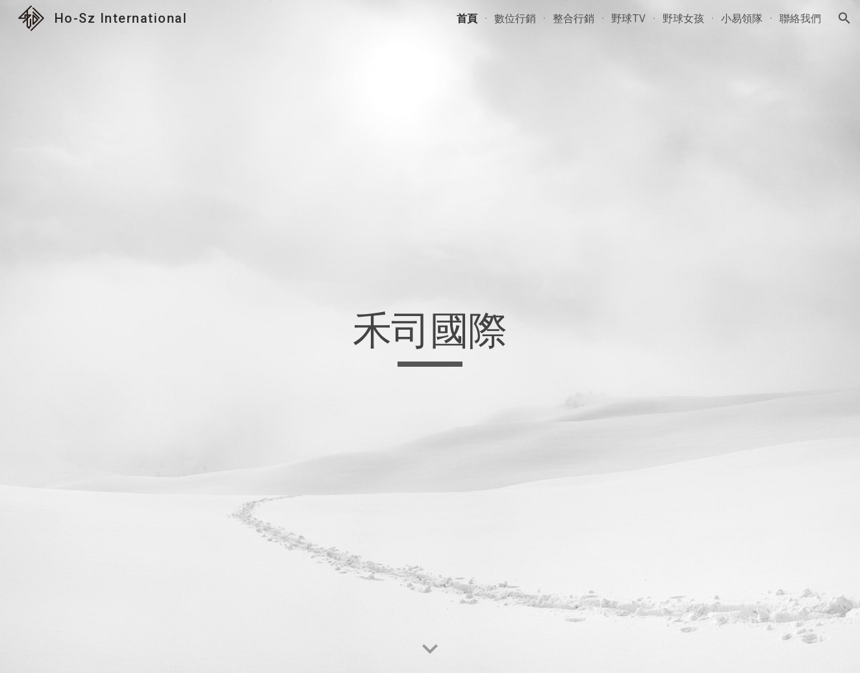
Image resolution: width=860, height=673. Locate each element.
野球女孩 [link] (683, 18)
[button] (844, 18)
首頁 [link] (467, 18)
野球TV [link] (628, 18)
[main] (430, 337)
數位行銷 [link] (515, 18)
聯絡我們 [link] (800, 18)
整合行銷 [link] (573, 18)
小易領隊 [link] (742, 18)
